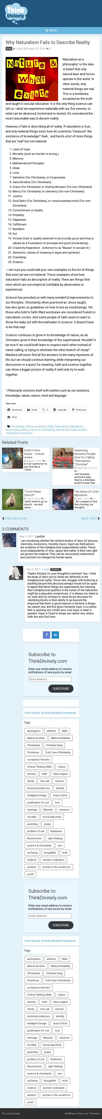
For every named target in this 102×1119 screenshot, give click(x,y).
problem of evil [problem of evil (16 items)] (35, 831)
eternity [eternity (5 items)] (31, 773)
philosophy (12, 429)
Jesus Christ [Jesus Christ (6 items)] (60, 795)
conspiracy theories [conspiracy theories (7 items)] (38, 759)
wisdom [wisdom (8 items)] (31, 867)
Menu (51, 30)
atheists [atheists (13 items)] (51, 730)
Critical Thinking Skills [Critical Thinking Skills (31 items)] (39, 766)
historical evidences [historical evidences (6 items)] (38, 788)
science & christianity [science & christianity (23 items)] (39, 845)
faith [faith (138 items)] (44, 773)
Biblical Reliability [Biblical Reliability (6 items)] (60, 738)
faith (50, 426)
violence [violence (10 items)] (32, 859)
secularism (62, 429)
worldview (26, 433)
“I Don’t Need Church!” (32, 493)
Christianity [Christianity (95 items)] (33, 745)
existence (40, 426)
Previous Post (16, 518)
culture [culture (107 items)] (62, 766)
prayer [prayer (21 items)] (47, 824)
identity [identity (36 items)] (60, 788)
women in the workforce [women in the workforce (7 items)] (56, 867)
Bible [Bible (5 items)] (65, 730)
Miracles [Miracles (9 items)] (48, 809)
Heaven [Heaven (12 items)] (59, 781)
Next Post (89, 518)
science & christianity (42, 429)
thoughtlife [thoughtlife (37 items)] (50, 852)
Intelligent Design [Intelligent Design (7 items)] (37, 795)
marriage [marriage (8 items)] (32, 809)
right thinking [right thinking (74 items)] (55, 838)
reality (23, 429)
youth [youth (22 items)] (30, 874)
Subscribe (61, 688)
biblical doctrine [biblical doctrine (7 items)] (36, 738)
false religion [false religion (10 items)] (60, 773)
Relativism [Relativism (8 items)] (56, 831)
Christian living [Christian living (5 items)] (54, 745)
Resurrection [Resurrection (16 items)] (34, 838)
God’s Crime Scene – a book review (34, 454)
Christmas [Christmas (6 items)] (33, 752)
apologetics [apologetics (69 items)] (34, 730)
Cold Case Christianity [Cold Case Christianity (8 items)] (58, 752)
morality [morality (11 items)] (31, 816)
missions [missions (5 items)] (64, 809)
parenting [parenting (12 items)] (32, 824)
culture (29, 426)
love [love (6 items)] (57, 802)
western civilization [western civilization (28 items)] (54, 859)
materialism (61, 426)
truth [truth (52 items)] (65, 852)
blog (8, 48)
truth (73, 429)
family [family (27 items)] (30, 781)
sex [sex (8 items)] (60, 845)
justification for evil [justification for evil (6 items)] (38, 802)
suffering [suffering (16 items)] (32, 852)
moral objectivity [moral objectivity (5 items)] (52, 816)
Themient (94, 1113)
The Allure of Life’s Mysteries (86, 493)
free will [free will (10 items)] (44, 781)
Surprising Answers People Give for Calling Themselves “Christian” (85, 457)
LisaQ (19, 48)
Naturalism (76, 426)
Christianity (17, 426)
